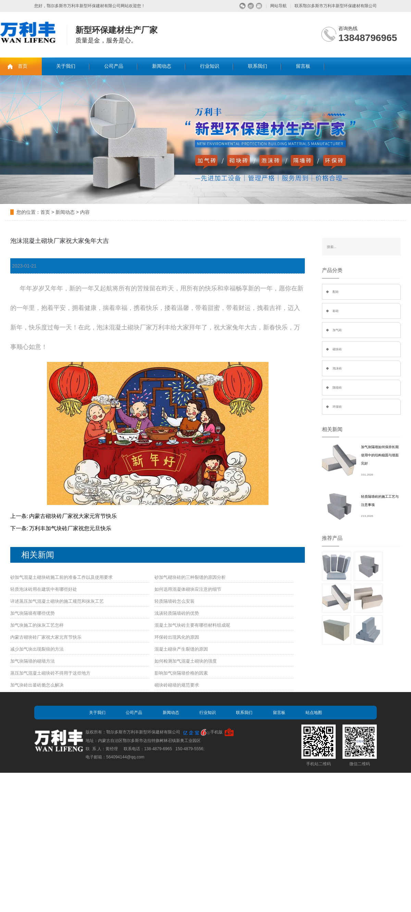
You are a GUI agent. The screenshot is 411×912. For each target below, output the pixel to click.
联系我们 (257, 66)
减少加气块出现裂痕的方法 (37, 649)
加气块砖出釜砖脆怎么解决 (37, 685)
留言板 (303, 66)
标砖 (336, 311)
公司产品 (113, 66)
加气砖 (337, 330)
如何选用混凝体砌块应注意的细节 (187, 589)
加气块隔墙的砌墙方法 (32, 661)
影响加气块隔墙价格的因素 (181, 673)
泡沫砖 (337, 368)
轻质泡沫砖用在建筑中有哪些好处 (43, 589)
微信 (242, 6)
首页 (22, 66)
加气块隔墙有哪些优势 (32, 613)
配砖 (336, 292)
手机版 (216, 732)
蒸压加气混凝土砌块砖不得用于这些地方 (50, 673)
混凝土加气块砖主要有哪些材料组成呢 (192, 625)
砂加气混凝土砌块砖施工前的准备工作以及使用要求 (61, 577)
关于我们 (65, 66)
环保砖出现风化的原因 (176, 637)
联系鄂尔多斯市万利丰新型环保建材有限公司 (336, 5)
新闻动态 (161, 66)
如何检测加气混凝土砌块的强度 (185, 661)
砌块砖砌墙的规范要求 (176, 685)
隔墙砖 (337, 387)
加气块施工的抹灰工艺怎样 (37, 625)
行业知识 (209, 66)
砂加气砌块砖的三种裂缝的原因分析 (190, 577)
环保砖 (337, 406)
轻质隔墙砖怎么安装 (174, 601)
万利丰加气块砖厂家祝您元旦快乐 (70, 528)
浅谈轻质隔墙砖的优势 (176, 613)
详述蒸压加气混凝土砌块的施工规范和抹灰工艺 (57, 601)
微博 (251, 6)
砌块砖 (337, 349)
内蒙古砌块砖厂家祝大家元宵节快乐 (73, 516)
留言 (259, 6)
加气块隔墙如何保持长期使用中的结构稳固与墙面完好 (380, 455)
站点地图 (314, 712)
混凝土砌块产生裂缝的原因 (181, 649)
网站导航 (278, 5)
